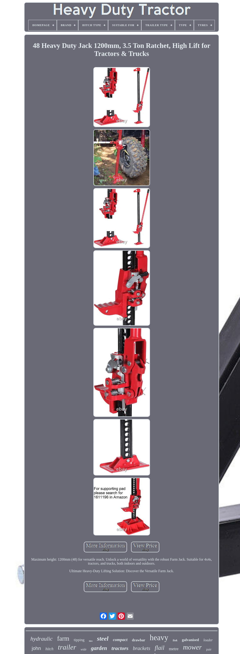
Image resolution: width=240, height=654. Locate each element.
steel (102, 638)
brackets (141, 648)
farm (63, 638)
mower (192, 647)
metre (173, 648)
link (175, 640)
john (36, 648)
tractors (119, 648)
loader (208, 640)
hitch (49, 649)
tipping (79, 640)
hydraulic (41, 638)
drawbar (138, 640)
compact (120, 639)
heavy (159, 637)
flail (159, 647)
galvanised (190, 640)
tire (90, 641)
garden (99, 648)
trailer (67, 647)
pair (208, 649)
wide (83, 649)
